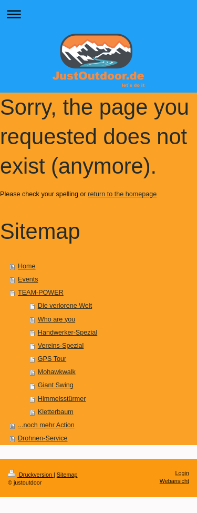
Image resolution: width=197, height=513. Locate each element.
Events (28, 279)
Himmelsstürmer (62, 399)
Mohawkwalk (57, 372)
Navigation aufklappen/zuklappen (98, 14)
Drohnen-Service (43, 438)
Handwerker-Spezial (67, 332)
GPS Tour (52, 359)
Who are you (56, 319)
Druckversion (31, 474)
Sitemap (67, 474)
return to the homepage (122, 194)
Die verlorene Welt (65, 305)
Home (27, 266)
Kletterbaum (56, 412)
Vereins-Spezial (61, 345)
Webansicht (174, 481)
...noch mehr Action (46, 425)
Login (182, 473)
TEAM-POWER (41, 292)
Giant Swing (56, 385)
